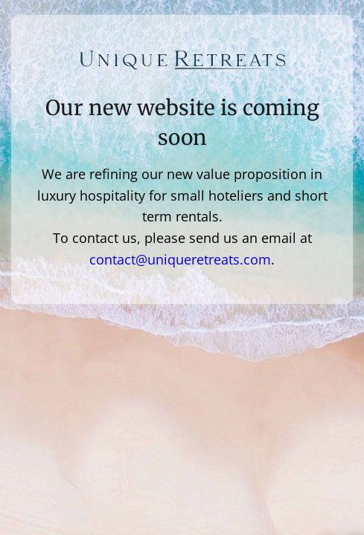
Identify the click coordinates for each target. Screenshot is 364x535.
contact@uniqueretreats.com (180, 259)
